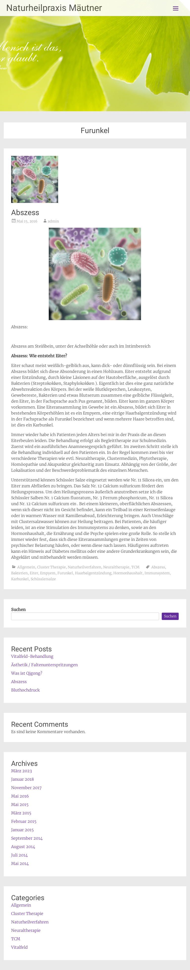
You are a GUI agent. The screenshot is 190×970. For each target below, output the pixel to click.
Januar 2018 (22, 779)
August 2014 (23, 846)
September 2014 (27, 838)
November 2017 (26, 787)
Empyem (47, 573)
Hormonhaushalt (127, 573)
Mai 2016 (20, 796)
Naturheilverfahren (84, 567)
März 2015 (21, 812)
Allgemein (26, 567)
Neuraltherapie (116, 567)
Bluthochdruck (25, 690)
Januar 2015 (22, 829)
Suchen (18, 609)
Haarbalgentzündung (93, 573)
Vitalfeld (19, 947)
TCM (135, 567)
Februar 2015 (23, 821)
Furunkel (65, 573)
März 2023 (21, 770)
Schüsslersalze (43, 579)
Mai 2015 (19, 804)
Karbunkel (20, 579)
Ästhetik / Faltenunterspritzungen (44, 664)
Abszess (25, 212)
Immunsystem (157, 573)
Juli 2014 (19, 855)
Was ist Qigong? (26, 673)
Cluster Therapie (51, 567)
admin (53, 221)
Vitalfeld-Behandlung (32, 656)
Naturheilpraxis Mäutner (54, 8)
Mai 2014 (20, 863)
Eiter (34, 573)
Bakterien (19, 573)
